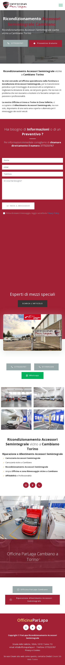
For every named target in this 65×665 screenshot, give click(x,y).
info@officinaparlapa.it (25, 647)
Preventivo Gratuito (45, 43)
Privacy (28, 650)
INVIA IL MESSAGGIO (18, 206)
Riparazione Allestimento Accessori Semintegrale (31, 599)
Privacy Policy (53, 213)
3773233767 (15, 43)
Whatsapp (32, 375)
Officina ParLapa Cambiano (32, 589)
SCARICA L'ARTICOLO (32, 303)
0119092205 (46, 367)
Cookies (36, 650)
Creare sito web (17, 656)
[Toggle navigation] (61, 5)
